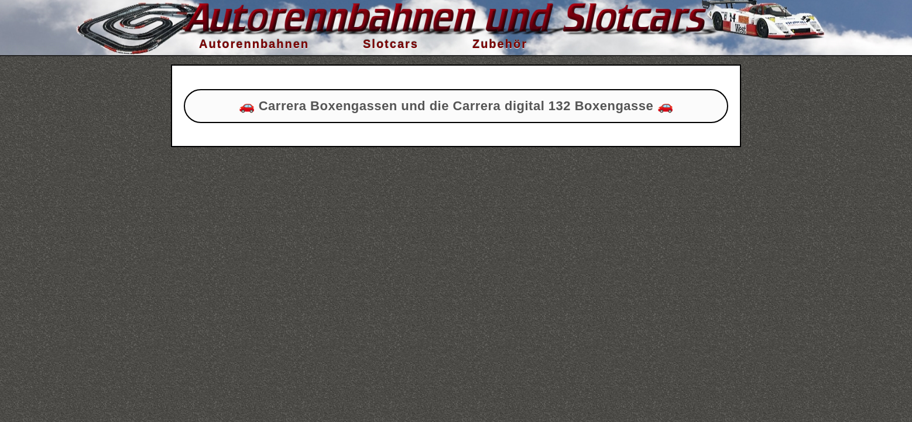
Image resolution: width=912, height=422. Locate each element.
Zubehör (499, 44)
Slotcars (391, 44)
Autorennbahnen (254, 44)
